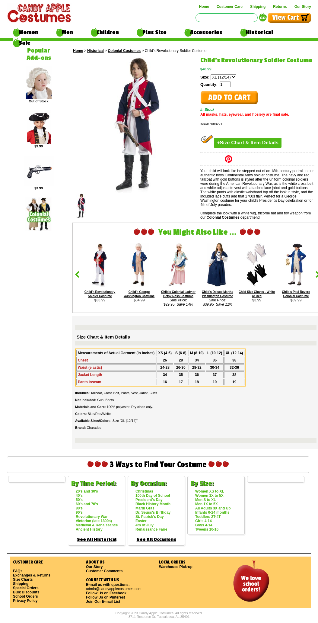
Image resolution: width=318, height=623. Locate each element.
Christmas (144, 491)
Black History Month (152, 504)
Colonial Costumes (124, 51)
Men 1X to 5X (206, 504)
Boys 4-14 (203, 525)
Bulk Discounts (26, 592)
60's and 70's (87, 504)
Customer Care (230, 7)
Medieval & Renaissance (97, 525)
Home (204, 7)
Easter (141, 521)
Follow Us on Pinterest (105, 597)
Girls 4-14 (203, 521)
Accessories (206, 32)
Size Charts (23, 579)
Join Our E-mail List (103, 601)
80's (79, 508)
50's (79, 500)
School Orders (25, 596)
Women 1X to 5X (209, 495)
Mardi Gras (144, 508)
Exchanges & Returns (31, 575)
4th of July (144, 525)
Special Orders (26, 588)
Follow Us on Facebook (106, 593)
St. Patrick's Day (149, 517)
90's (79, 512)
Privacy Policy (25, 601)
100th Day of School (152, 495)
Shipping (258, 7)
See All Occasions (156, 539)
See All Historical (96, 539)
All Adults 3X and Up (213, 508)
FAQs (17, 571)
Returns (280, 7)
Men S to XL (205, 500)
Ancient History (89, 529)
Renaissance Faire (151, 529)
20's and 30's (87, 491)
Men (67, 32)
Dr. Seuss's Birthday (152, 512)
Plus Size (154, 32)
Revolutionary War (92, 517)
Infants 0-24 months (212, 512)
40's (79, 495)
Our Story (302, 7)
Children (108, 32)
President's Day (149, 500)
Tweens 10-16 (206, 529)
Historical (259, 32)
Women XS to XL (209, 491)
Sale (24, 43)
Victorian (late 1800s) (94, 521)
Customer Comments (104, 571)
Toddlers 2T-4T (208, 517)
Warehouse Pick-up (175, 567)
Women (28, 32)
